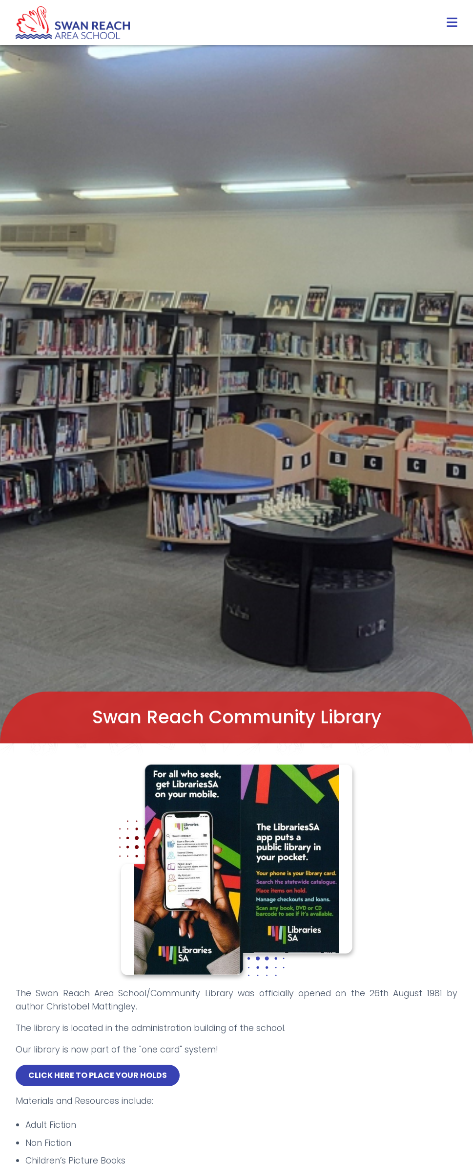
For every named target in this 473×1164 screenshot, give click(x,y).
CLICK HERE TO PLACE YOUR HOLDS (97, 1075)
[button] (452, 22)
